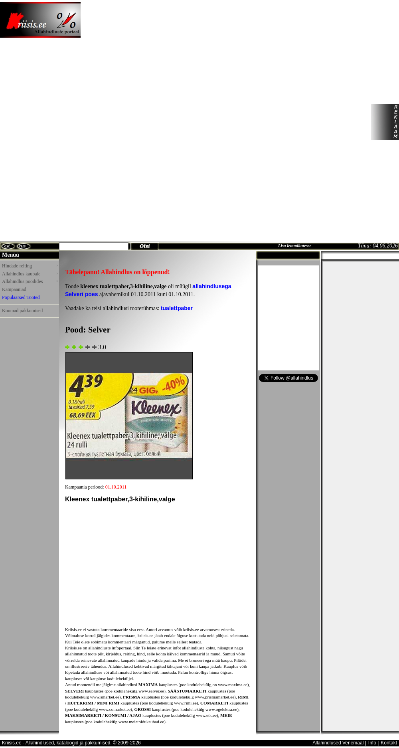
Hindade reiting (30, 266)
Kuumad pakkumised (22, 310)
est (7, 246)
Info (372, 743)
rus (22, 246)
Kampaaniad (14, 289)
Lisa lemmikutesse (294, 245)
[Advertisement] (123, 121)
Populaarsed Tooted (21, 297)
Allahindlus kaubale (30, 274)
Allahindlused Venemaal (337, 743)
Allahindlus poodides (30, 281)
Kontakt (389, 743)
